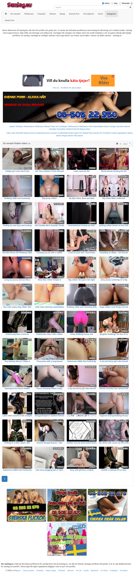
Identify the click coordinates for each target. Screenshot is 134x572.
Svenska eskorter (123, 126)
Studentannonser (43, 133)
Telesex (47, 126)
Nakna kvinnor (29, 133)
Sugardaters (122, 133)
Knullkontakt (63, 133)
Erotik (70, 133)
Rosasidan (61, 129)
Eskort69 (19, 133)
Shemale (126, 3)
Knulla (113, 133)
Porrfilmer (107, 133)
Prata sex (54, 126)
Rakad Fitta (87, 133)
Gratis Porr (77, 133)
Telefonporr (83, 126)
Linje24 (12, 126)
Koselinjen (63, 126)
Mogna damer (67, 136)
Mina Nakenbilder (96, 126)
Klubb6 (69, 129)
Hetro (107, 3)
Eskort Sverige (110, 126)
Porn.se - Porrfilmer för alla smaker (67, 88)
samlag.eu (16, 570)
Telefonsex (39, 126)
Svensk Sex (97, 133)
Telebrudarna (29, 126)
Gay (115, 3)
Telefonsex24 (73, 126)
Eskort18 (75, 129)
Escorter (53, 133)
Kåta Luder (11, 133)
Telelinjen (19, 126)
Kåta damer (78, 136)
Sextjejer (52, 129)
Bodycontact (85, 129)
